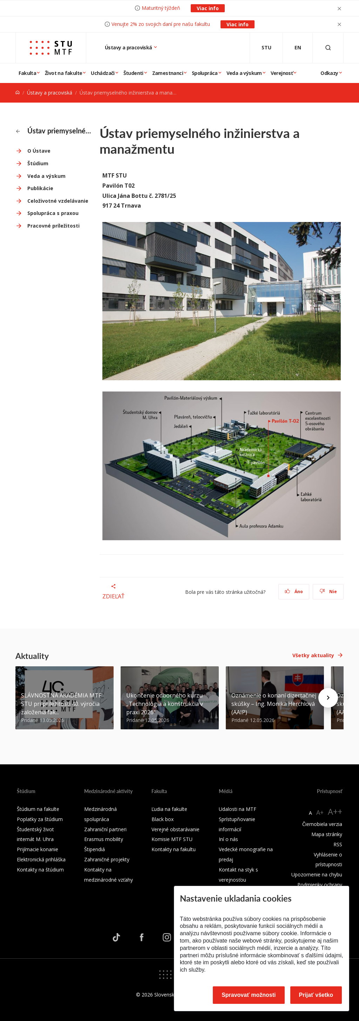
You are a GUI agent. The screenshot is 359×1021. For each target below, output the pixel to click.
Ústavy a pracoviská (129, 47)
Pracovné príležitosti (53, 225)
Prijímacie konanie (37, 849)
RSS (337, 844)
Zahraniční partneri (105, 829)
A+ (320, 812)
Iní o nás (228, 839)
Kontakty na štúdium (40, 869)
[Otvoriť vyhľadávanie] (328, 48)
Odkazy (329, 73)
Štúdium (37, 163)
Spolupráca (205, 73)
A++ (335, 811)
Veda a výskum (244, 73)
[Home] (17, 92)
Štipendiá (94, 849)
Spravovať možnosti (249, 995)
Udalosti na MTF (237, 809)
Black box (162, 819)
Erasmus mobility (103, 839)
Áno (294, 592)
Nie (328, 592)
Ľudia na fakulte (169, 809)
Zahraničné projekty (106, 859)
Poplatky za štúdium (40, 819)
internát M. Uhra (35, 839)
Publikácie (40, 188)
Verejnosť (282, 73)
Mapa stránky (326, 834)
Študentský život (35, 829)
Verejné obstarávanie (175, 829)
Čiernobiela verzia (322, 824)
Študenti (133, 73)
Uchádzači (103, 73)
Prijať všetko (316, 995)
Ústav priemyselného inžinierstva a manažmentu (53, 131)
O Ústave (38, 150)
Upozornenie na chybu (316, 874)
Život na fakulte (63, 73)
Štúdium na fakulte (38, 809)
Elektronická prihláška (41, 859)
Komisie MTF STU (171, 839)
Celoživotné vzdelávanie (57, 200)
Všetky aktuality (313, 655)
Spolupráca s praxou (53, 213)
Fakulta (27, 73)
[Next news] (328, 698)
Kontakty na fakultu (173, 849)
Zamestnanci (167, 73)
